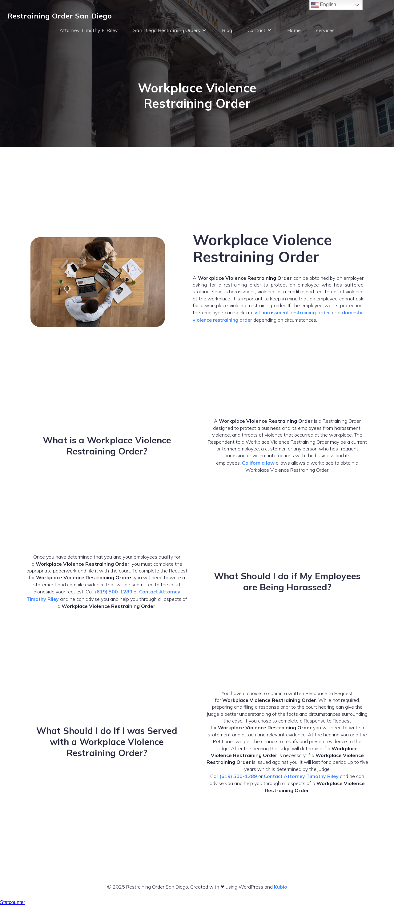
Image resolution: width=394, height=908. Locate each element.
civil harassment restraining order (290, 315)
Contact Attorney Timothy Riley (301, 779)
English (323, 5)
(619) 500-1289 (113, 594)
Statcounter (12, 905)
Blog (227, 31)
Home (294, 31)
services (325, 31)
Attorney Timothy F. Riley (88, 31)
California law (258, 465)
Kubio (280, 889)
